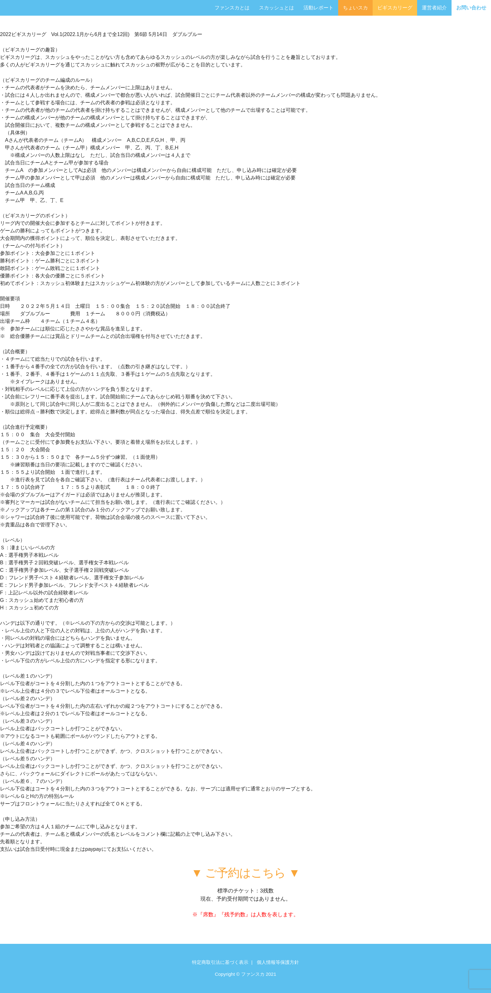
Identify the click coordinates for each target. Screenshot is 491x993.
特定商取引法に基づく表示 (220, 962)
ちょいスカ (355, 7)
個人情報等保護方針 (278, 962)
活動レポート (318, 7)
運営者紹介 (434, 7)
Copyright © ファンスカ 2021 (245, 974)
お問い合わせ (471, 7)
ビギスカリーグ (394, 7)
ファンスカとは (232, 7)
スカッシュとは (276, 7)
